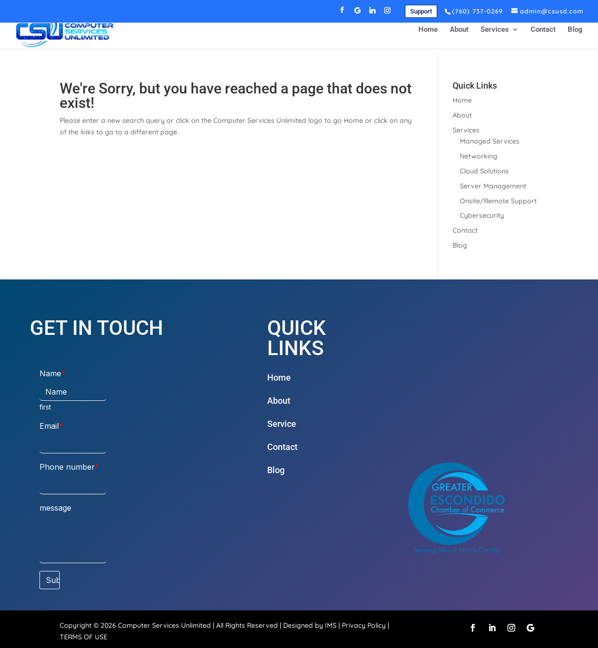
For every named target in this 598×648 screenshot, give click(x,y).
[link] (421, 11)
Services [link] (495, 34)
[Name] (72, 392)
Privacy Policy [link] (364, 625)
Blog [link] (575, 34)
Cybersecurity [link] (482, 215)
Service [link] (281, 424)
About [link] (459, 34)
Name (50, 373)
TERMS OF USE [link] (83, 637)
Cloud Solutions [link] (484, 171)
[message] (72, 540)
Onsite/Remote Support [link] (498, 201)
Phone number (67, 467)
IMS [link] (331, 625)
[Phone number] (72, 485)
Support (421, 11)
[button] (342, 13)
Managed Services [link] (490, 141)
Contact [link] (543, 34)
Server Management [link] (493, 186)
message (55, 508)
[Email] (72, 444)
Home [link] (428, 34)
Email (49, 426)
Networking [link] (478, 156)
